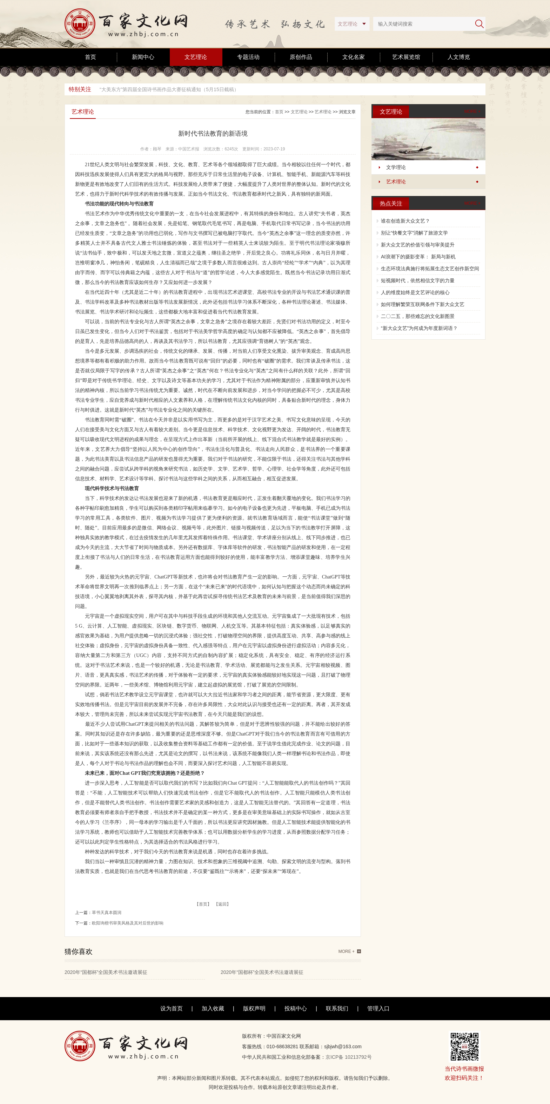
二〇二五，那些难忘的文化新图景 (418, 316)
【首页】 (203, 904)
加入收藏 (213, 1008)
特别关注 (80, 89)
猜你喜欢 (79, 951)
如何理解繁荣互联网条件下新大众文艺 (422, 304)
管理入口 (378, 1008)
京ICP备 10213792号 (349, 1057)
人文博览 (459, 57)
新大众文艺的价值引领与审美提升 (418, 245)
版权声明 (254, 1008)
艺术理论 (396, 181)
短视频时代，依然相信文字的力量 (418, 280)
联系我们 (337, 1008)
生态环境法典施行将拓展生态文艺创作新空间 (430, 268)
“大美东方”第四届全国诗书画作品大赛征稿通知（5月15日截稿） (169, 89)
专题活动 (248, 57)
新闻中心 (143, 57)
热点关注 (391, 203)
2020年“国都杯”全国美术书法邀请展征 (106, 972)
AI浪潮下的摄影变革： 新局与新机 (418, 256)
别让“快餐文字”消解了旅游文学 (414, 233)
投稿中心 (295, 1008)
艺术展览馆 (406, 57)
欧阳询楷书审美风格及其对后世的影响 (127, 923)
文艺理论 (196, 57)
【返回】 (222, 904)
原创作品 (301, 57)
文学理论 (396, 167)
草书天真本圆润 (106, 912)
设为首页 (171, 1008)
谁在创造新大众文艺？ (405, 221)
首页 (90, 57)
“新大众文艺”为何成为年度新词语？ (419, 328)
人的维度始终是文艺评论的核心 (415, 292)
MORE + (472, 111)
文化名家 (353, 57)
